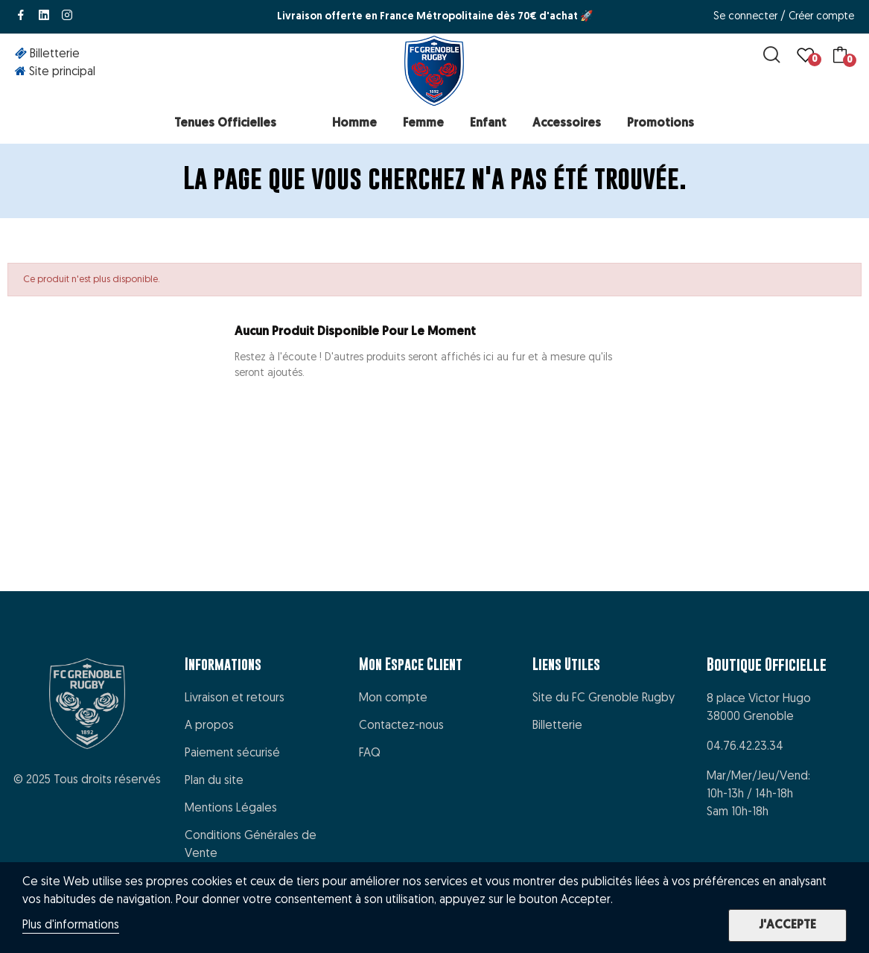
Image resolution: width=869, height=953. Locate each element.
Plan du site (214, 781)
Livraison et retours (234, 698)
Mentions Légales (231, 809)
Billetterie (557, 726)
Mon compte (393, 698)
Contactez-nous (401, 726)
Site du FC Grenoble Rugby (603, 698)
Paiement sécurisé (232, 753)
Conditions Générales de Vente (250, 845)
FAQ (370, 753)
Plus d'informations (70, 925)
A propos (209, 726)
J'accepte (787, 925)
